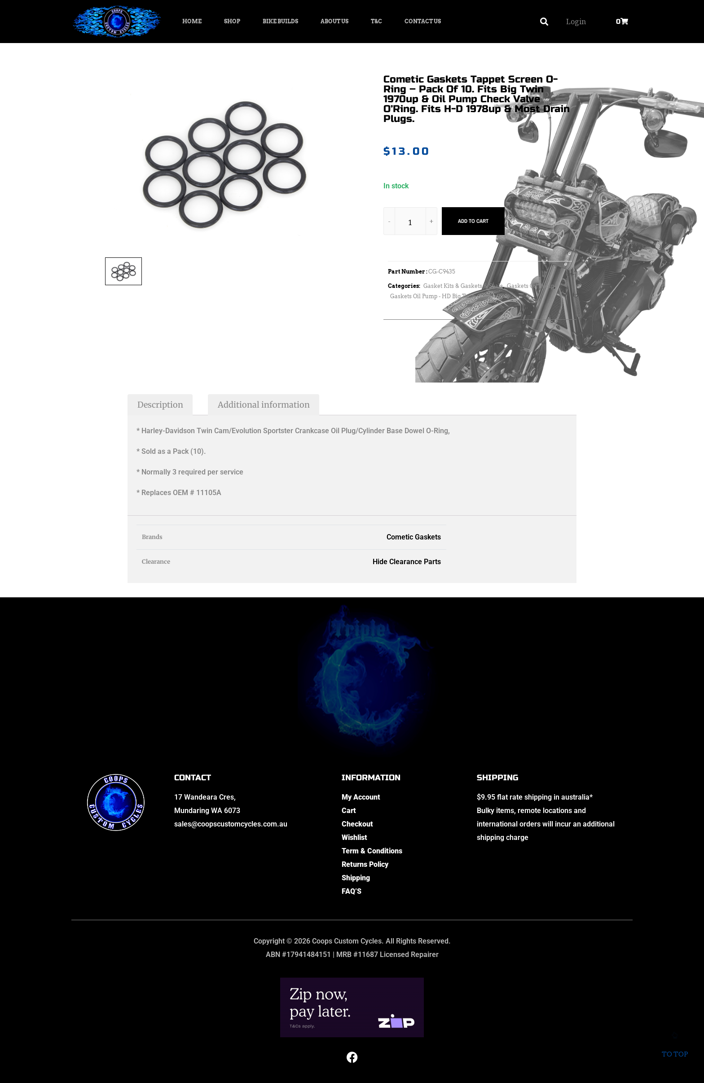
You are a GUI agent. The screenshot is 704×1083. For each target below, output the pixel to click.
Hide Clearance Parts (407, 561)
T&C (376, 21)
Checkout (357, 824)
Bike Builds (280, 21)
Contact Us (423, 21)
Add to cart (473, 221)
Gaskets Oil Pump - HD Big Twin (432, 296)
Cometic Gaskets (414, 537)
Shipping (356, 878)
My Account (361, 797)
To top (675, 1048)
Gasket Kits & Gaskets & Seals (463, 286)
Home (192, 21)
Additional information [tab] (264, 405)
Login (576, 21)
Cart (349, 810)
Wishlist (354, 837)
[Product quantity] (410, 223)
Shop (232, 21)
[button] (544, 21)
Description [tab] (160, 405)
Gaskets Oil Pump (530, 286)
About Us (334, 21)
